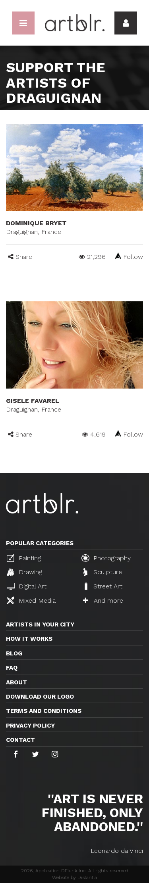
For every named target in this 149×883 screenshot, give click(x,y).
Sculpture (102, 572)
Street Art (102, 586)
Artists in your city (40, 624)
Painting (24, 558)
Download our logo (40, 696)
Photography (106, 558)
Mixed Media (31, 600)
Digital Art (26, 586)
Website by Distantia (74, 877)
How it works (29, 638)
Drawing (24, 572)
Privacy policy (30, 725)
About (16, 682)
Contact (20, 739)
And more (103, 600)
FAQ (11, 667)
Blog (14, 653)
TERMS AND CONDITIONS (43, 710)
